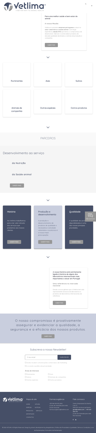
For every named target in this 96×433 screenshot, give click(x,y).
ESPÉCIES (29, 406)
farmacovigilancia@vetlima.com (59, 408)
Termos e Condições (84, 426)
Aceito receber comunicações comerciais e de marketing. (46, 361)
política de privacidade (43, 364)
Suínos (28, 375)
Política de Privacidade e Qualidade (66, 426)
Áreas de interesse (32, 369)
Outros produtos (55, 378)
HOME (28, 402)
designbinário (50, 426)
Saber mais (51, 45)
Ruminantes (30, 372)
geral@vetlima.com (78, 408)
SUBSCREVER (64, 356)
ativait (33, 426)
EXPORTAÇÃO (30, 412)
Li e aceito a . (38, 364)
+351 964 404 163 (54, 402)
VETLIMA (37, 402)
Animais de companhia (57, 375)
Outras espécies (31, 378)
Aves (50, 372)
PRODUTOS (29, 409)
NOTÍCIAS (37, 406)
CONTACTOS (30, 415)
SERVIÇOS (39, 409)
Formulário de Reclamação (53, 428)
